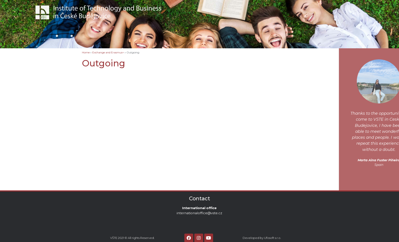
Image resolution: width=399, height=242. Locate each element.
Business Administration (35, 96)
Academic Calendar (24, 138)
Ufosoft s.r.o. (272, 238)
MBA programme (22, 115)
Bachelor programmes (27, 92)
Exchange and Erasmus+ (28, 78)
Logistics (24, 110)
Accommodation (22, 73)
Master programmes (25, 101)
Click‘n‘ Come (19, 129)
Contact (258, 7)
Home (13, 64)
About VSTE (229, 7)
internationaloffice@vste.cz (199, 213)
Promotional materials (27, 133)
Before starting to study (29, 82)
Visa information (22, 87)
